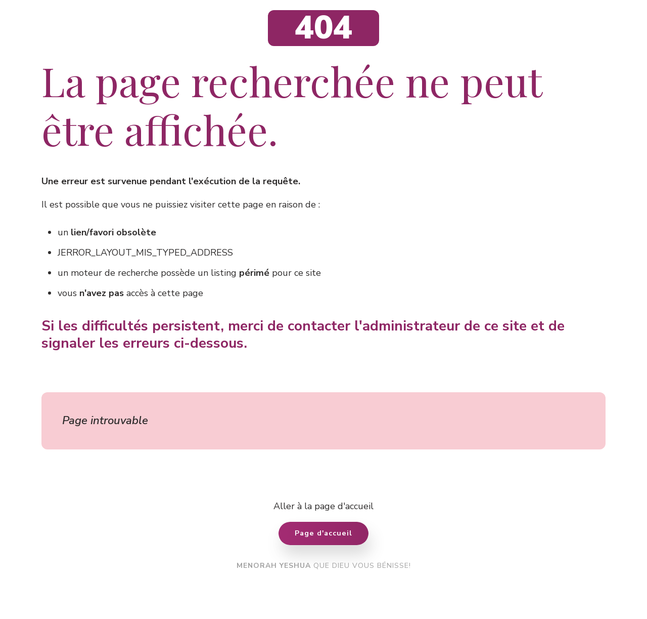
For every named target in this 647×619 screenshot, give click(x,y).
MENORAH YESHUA (274, 565)
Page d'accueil (323, 533)
